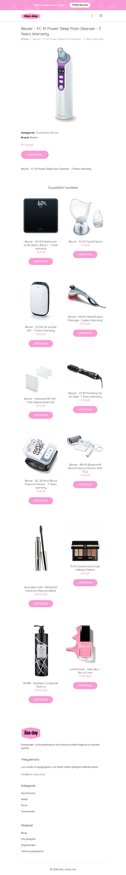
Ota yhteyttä (28, 839)
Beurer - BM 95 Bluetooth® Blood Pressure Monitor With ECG (85, 468)
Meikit (24, 799)
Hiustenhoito (28, 793)
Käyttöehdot (28, 845)
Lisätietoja (35, 154)
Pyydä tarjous (80, 5)
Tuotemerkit (43, 132)
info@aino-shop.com (33, 774)
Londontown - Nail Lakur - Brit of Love (85, 671)
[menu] (101, 15)
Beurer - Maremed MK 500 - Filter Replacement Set (40, 400)
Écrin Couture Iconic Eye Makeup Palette (85, 568)
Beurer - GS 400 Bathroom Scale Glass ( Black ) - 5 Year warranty (41, 245)
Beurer (55, 132)
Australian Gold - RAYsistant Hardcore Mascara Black (41, 589)
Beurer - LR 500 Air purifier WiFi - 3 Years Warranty (41, 328)
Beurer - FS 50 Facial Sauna (85, 241)
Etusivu (25, 39)
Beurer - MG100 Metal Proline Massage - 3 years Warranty (85, 318)
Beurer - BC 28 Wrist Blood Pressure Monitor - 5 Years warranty (41, 484)
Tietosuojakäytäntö (32, 851)
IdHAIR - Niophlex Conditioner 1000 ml (40, 685)
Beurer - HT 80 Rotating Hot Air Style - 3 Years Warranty (85, 394)
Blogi (24, 832)
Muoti (24, 805)
